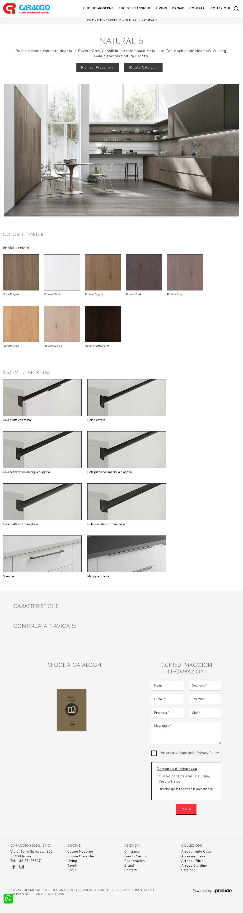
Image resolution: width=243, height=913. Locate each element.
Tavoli (72, 866)
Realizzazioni (135, 861)
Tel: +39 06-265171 (26, 861)
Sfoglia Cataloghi (143, 67)
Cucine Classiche (134, 8)
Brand (129, 866)
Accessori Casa (193, 856)
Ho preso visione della (189, 753)
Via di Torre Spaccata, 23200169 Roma (31, 854)
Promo (178, 8)
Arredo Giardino (194, 866)
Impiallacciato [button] (16, 247)
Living (162, 8)
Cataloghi (188, 870)
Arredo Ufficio (192, 861)
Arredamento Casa (196, 851)
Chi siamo (132, 851)
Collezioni (220, 8)
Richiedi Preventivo (97, 67)
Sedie (71, 870)
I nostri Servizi (135, 856)
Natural (131, 20)
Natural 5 (149, 20)
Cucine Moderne (98, 8)
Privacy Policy (208, 753)
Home (90, 20)
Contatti (197, 8)
